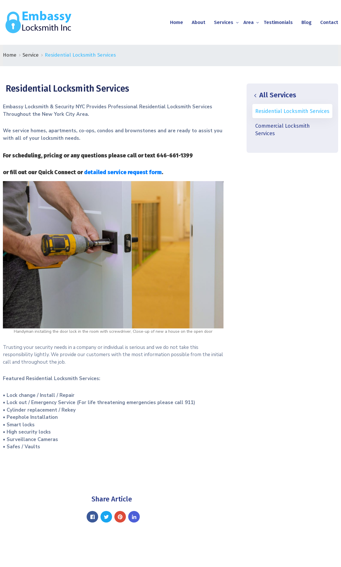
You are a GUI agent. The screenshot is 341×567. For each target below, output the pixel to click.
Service (31, 55)
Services (223, 22)
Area (248, 22)
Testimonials (278, 22)
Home (176, 22)
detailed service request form (123, 172)
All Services (274, 95)
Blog (306, 22)
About (198, 22)
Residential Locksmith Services (292, 111)
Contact (329, 22)
